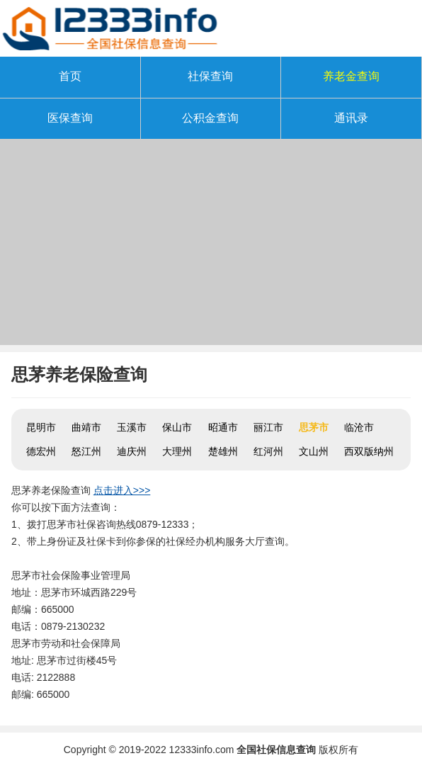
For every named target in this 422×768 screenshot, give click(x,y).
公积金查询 (210, 118)
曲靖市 (86, 427)
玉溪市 (132, 427)
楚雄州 (223, 451)
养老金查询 (351, 76)
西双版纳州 (369, 451)
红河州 (268, 451)
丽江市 (268, 427)
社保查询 (210, 76)
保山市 (177, 427)
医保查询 (70, 118)
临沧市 (359, 427)
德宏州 (41, 451)
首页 (70, 76)
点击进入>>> (122, 490)
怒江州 (86, 451)
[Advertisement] (211, 246)
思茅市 (314, 427)
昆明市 (41, 427)
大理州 (177, 451)
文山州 (314, 451)
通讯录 (351, 118)
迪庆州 (132, 451)
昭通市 (223, 427)
